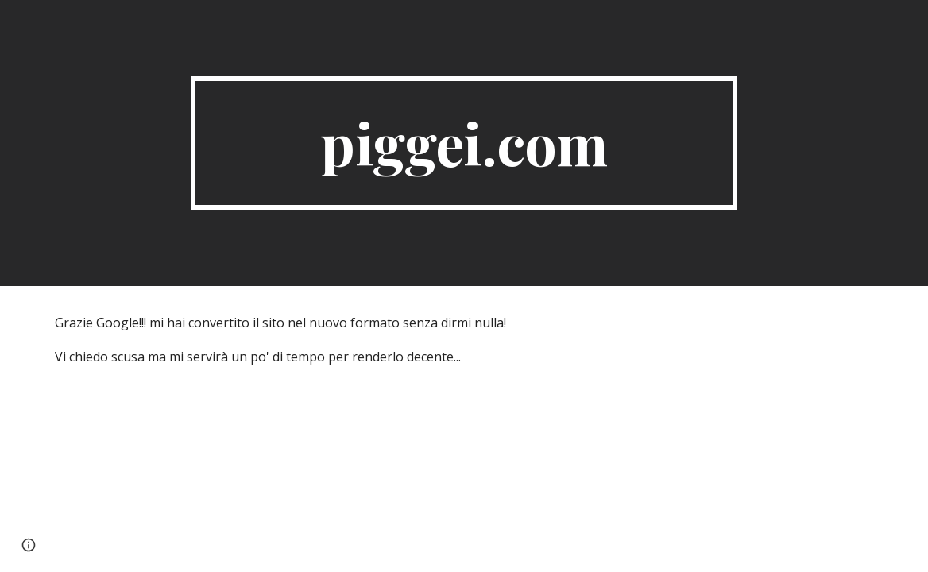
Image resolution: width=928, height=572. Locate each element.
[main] (464, 143)
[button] (28, 545)
